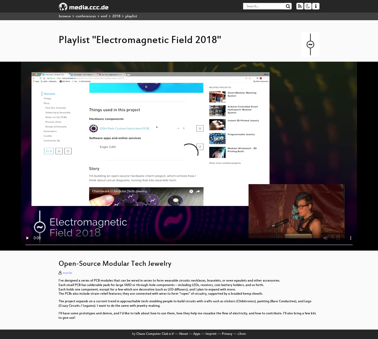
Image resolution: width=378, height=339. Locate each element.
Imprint (211, 334)
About (183, 334)
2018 (116, 16)
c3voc (242, 334)
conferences (86, 16)
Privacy (227, 334)
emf (104, 16)
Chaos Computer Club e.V (155, 334)
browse (65, 16)
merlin (67, 273)
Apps (196, 334)
